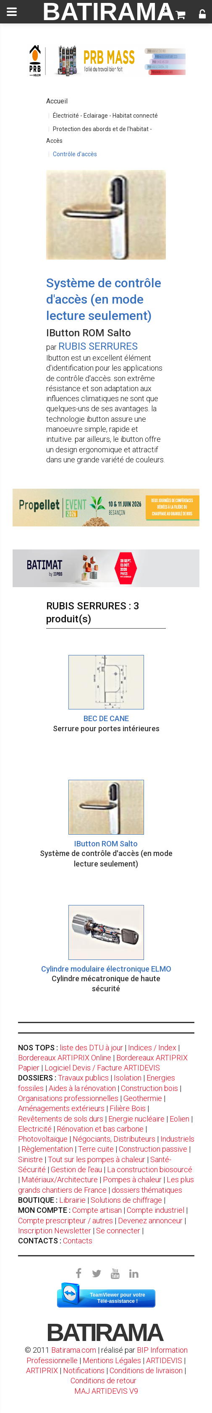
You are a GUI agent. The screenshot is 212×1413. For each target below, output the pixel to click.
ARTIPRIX (42, 1370)
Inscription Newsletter (54, 1230)
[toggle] (12, 12)
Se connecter (118, 1230)
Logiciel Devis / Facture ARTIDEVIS (102, 1067)
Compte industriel (155, 1210)
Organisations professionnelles (68, 1098)
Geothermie (142, 1098)
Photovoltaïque (43, 1139)
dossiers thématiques (147, 1190)
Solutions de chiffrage (126, 1200)
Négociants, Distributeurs (114, 1139)
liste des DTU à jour (91, 1047)
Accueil (57, 101)
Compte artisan (97, 1210)
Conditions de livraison (146, 1370)
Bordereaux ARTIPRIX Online (64, 1057)
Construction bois (149, 1088)
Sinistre (30, 1159)
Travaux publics (83, 1077)
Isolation (127, 1077)
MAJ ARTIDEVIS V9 (106, 1391)
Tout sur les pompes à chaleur (96, 1159)
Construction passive (153, 1149)
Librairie (72, 1200)
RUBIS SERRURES (98, 346)
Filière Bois (128, 1108)
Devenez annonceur (150, 1220)
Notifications (84, 1370)
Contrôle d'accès (75, 154)
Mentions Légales (112, 1360)
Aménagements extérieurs (61, 1108)
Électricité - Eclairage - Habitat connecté (105, 115)
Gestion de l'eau (76, 1169)
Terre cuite (96, 1149)
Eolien (179, 1118)
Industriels (177, 1139)
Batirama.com (73, 1350)
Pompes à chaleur (132, 1179)
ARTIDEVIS (164, 1360)
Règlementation (47, 1149)
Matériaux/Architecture (59, 1179)
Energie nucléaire (136, 1118)
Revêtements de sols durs (60, 1118)
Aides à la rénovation (82, 1088)
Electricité (35, 1128)
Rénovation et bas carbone (100, 1128)
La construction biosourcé (149, 1169)
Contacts (77, 1240)
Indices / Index (152, 1047)
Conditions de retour (103, 1380)
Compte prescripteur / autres (65, 1220)
